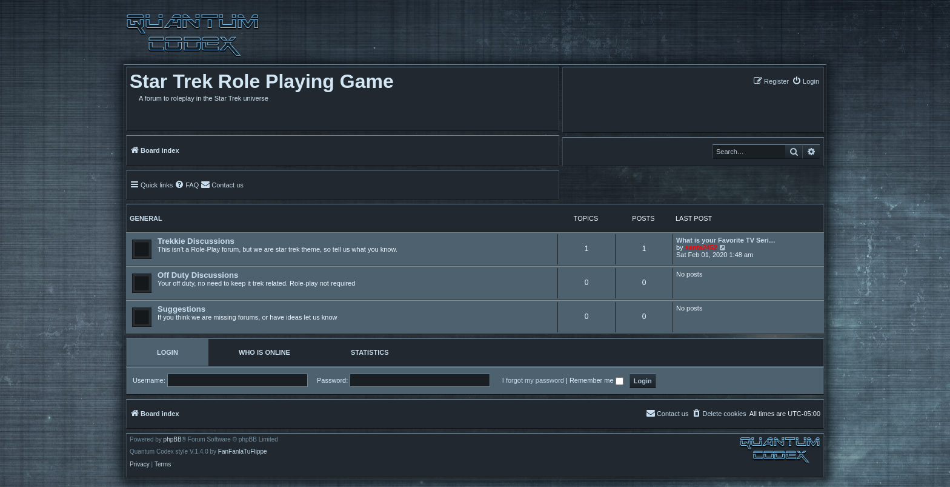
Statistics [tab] (370, 352)
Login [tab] (167, 352)
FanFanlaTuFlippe (242, 452)
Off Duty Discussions (198, 275)
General (146, 218)
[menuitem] (805, 81)
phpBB (173, 440)
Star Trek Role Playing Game (262, 81)
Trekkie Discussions (196, 241)
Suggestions (181, 309)
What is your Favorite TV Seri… (726, 240)
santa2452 (701, 247)
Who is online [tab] (264, 352)
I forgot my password (533, 380)
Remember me (596, 380)
